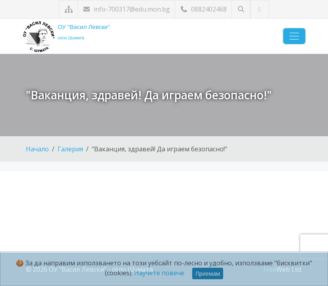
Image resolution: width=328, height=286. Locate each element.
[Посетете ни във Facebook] (259, 9)
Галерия (70, 149)
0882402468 (203, 9)
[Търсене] (241, 9)
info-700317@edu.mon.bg (126, 9)
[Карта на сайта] (68, 9)
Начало (37, 149)
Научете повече (159, 273)
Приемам (207, 273)
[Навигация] (294, 36)
